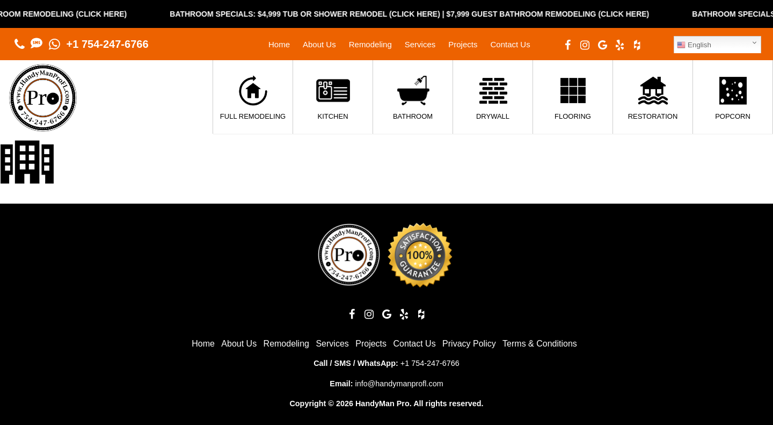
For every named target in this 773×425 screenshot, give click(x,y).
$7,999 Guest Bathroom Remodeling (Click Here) (559, 14)
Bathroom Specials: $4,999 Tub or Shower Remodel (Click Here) (316, 14)
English (694, 45)
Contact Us (510, 44)
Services (420, 44)
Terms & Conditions (539, 343)
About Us (319, 44)
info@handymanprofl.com (399, 383)
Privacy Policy (469, 343)
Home (279, 44)
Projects (462, 44)
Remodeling (370, 44)
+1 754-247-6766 (108, 44)
